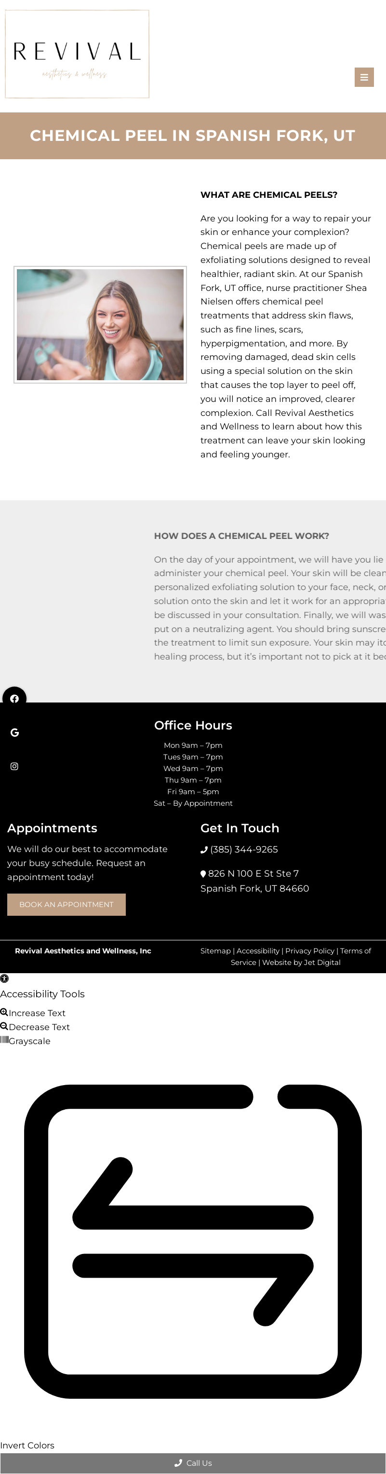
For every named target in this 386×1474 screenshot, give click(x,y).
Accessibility (258, 950)
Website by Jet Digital (301, 962)
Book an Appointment (66, 904)
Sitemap (215, 950)
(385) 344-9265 (243, 849)
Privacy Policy (309, 950)
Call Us (193, 1463)
